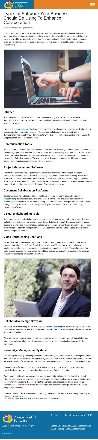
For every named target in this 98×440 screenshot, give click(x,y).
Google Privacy (72, 428)
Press (82, 428)
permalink (56, 398)
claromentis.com (22, 129)
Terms (53, 428)
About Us (82, 426)
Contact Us (55, 426)
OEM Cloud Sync (69, 426)
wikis (64, 367)
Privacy (61, 428)
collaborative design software (58, 326)
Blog (89, 426)
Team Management (26, 398)
